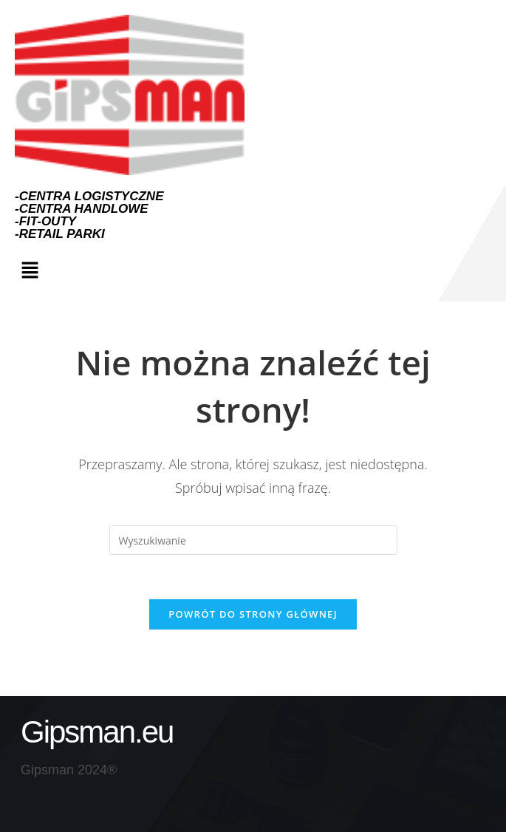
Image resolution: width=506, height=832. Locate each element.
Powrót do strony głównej (253, 614)
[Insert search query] (253, 540)
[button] (29, 270)
